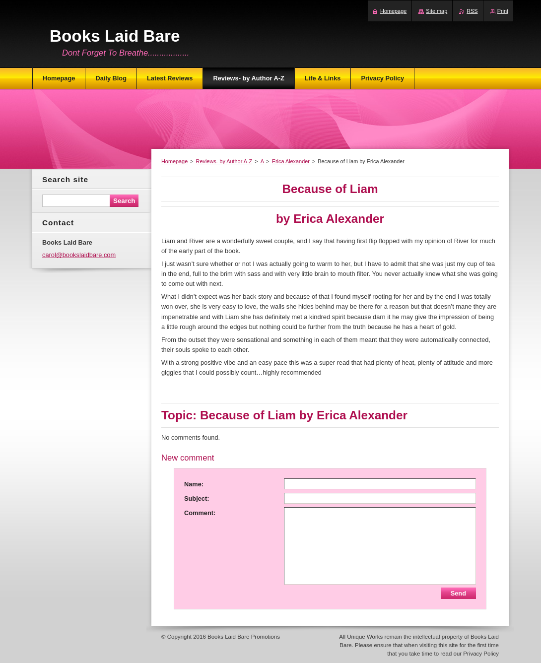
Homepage (174, 161)
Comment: (199, 513)
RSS (472, 11)
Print (502, 11)
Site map (436, 11)
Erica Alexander (291, 161)
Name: (193, 484)
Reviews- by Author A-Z (224, 161)
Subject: (196, 498)
